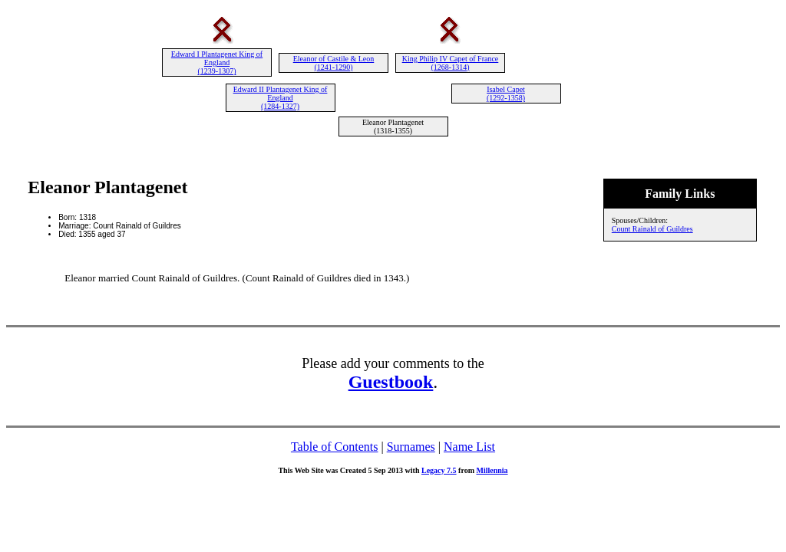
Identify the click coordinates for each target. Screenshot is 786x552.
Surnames (411, 446)
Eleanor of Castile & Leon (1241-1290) (334, 62)
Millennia (491, 470)
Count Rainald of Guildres (652, 229)
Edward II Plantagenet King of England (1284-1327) (280, 97)
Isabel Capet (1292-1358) (506, 93)
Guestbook (391, 382)
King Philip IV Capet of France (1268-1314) (450, 62)
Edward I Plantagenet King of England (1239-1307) (217, 62)
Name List (469, 446)
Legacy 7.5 (439, 470)
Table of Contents (334, 446)
